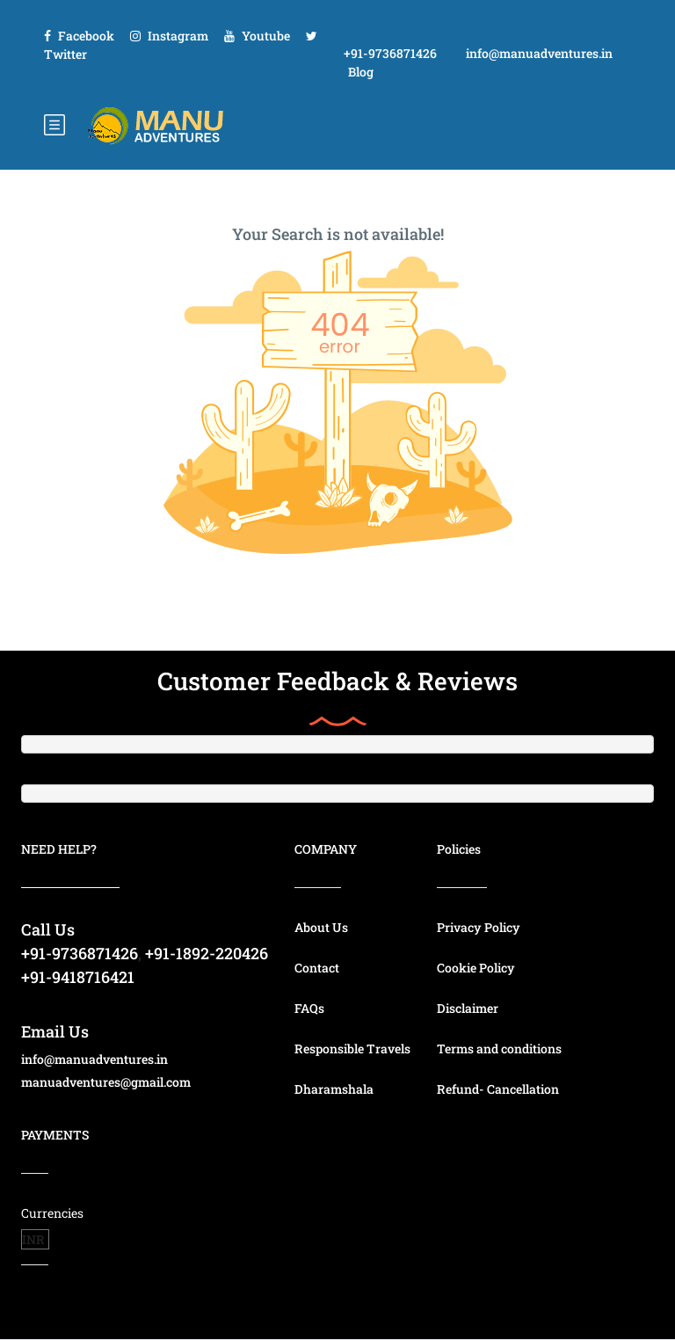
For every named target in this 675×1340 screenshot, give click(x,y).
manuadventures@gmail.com (106, 1082)
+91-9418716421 (77, 976)
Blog (361, 71)
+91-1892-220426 (206, 953)
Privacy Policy (478, 927)
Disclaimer (467, 1008)
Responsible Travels (352, 1048)
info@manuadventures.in (539, 53)
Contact (316, 967)
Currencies (52, 1213)
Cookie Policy (476, 967)
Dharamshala (334, 1089)
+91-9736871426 (390, 53)
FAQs (309, 1008)
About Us (321, 927)
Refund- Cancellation (498, 1089)
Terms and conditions (499, 1048)
